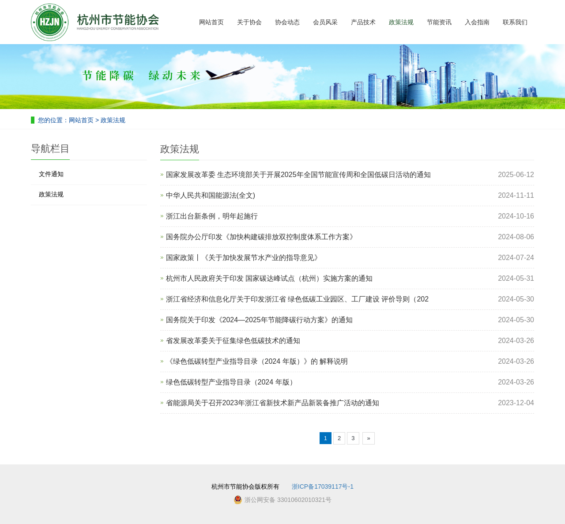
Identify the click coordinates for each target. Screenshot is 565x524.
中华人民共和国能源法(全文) (211, 195)
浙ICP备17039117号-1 (323, 486)
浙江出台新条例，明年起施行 (212, 216)
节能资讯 (439, 22)
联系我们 (515, 22)
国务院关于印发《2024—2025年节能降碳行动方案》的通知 (259, 320)
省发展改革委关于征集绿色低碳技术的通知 (233, 340)
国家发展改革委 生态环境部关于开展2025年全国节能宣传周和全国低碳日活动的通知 (298, 174)
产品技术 (363, 22)
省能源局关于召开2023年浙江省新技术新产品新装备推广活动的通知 (273, 403)
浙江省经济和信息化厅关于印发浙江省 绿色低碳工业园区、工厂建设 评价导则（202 (297, 299)
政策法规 (401, 22)
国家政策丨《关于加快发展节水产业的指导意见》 (243, 257)
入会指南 (477, 22)
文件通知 (51, 173)
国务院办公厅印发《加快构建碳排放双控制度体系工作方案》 (261, 237)
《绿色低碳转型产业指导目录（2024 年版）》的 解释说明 (257, 361)
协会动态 (287, 22)
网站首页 (211, 22)
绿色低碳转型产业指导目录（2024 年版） (231, 382)
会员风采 (325, 22)
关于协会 (249, 22)
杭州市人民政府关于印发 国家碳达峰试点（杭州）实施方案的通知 (269, 278)
